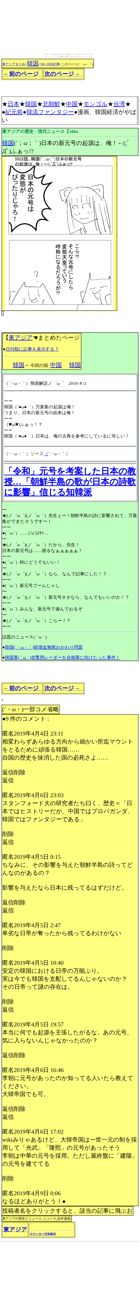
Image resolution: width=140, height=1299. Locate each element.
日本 (13, 104)
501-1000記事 (50, 64)
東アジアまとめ (13, 64)
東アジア (21, 337)
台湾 (119, 104)
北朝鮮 (51, 104)
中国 (72, 104)
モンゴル (95, 104)
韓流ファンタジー (50, 112)
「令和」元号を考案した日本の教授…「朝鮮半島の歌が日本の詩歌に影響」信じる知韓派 (70, 481)
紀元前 (14, 112)
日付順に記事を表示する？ (32, 349)
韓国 (33, 63)
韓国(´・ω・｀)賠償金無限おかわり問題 (44, 647)
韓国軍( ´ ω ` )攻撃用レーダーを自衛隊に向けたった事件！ (62, 657)
